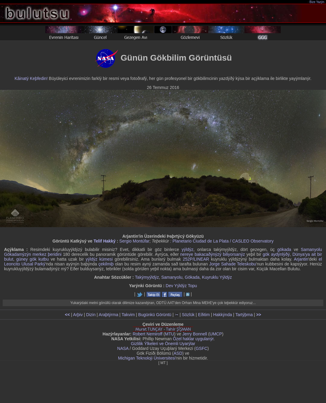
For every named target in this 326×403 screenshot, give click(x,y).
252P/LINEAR (196, 259)
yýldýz (187, 249)
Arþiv (78, 314)
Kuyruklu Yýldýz (217, 277)
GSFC (201, 348)
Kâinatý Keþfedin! (31, 78)
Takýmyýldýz (147, 277)
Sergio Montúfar (134, 241)
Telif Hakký (105, 241)
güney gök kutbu (32, 259)
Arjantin (301, 259)
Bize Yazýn (317, 2)
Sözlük (188, 314)
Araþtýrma (108, 314)
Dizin (90, 314)
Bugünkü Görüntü (154, 314)
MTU (169, 334)
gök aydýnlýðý (276, 254)
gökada (284, 249)
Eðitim (204, 314)
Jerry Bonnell (194, 334)
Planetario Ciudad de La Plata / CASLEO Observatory (223, 241)
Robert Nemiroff (147, 334)
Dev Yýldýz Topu (181, 285)
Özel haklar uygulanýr (193, 338)
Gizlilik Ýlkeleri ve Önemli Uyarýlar (163, 343)
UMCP (215, 334)
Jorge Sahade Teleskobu (232, 264)
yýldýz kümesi (99, 259)
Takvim (128, 314)
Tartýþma (244, 314)
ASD (178, 353)
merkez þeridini (47, 254)
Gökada (192, 277)
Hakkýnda (222, 314)
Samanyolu (171, 277)
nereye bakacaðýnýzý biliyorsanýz (212, 254)
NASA (122, 348)
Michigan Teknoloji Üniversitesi (146, 358)
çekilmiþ (106, 264)
